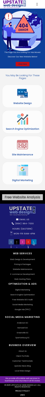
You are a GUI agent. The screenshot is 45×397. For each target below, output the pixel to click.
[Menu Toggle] (37, 4)
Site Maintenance (22, 154)
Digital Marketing (22, 180)
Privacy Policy (22, 391)
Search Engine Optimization (22, 129)
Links (22, 395)
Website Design (22, 103)
